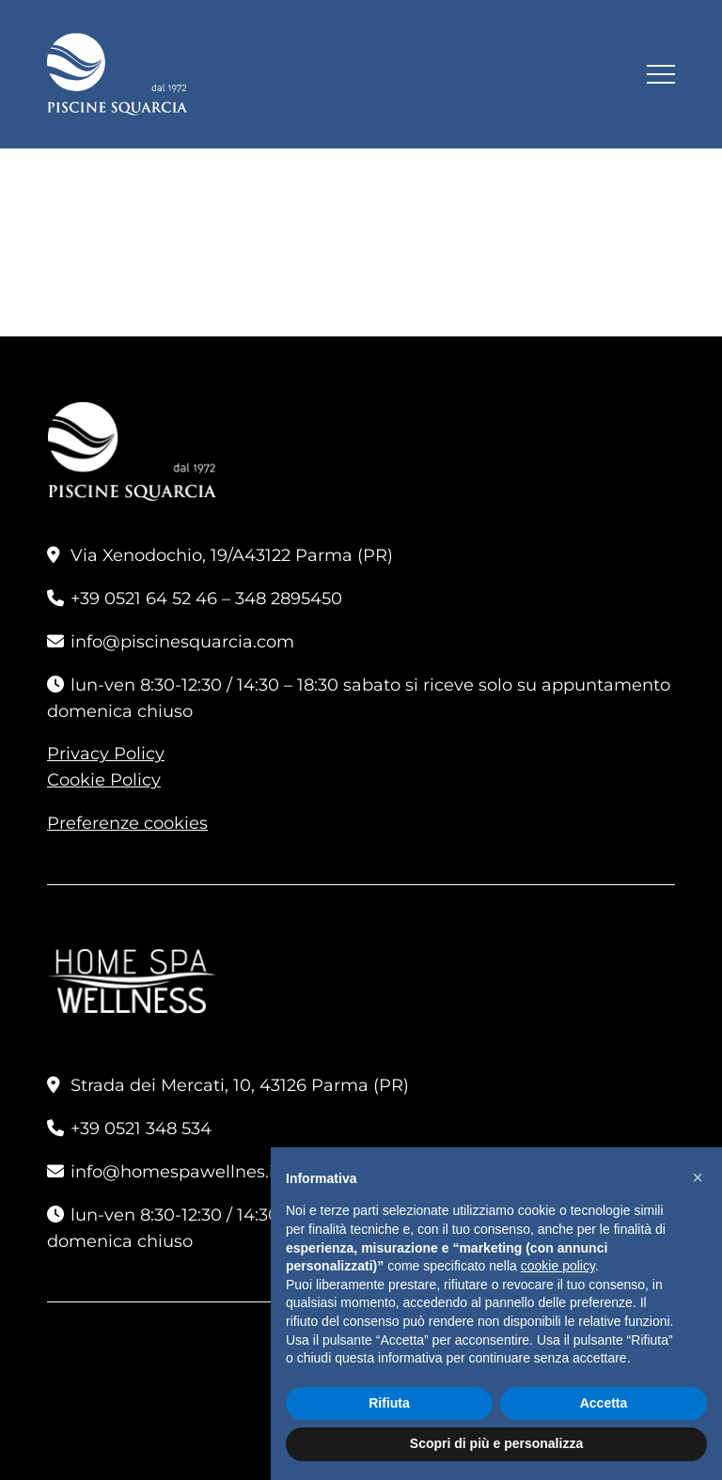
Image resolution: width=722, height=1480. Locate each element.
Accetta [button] (604, 1402)
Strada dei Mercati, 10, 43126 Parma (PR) (240, 1085)
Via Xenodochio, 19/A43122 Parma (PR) (232, 555)
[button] (698, 1177)
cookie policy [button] (558, 1265)
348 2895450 (288, 598)
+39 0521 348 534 (141, 1128)
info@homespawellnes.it (175, 1171)
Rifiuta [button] (389, 1402)
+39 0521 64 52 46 (144, 598)
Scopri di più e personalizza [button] (496, 1443)
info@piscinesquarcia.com (182, 641)
